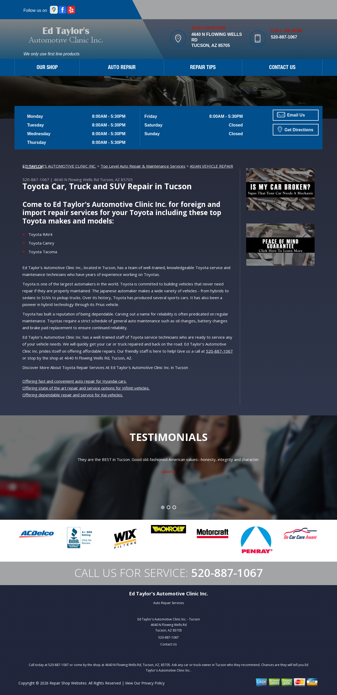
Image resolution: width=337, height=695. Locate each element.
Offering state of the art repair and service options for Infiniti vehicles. (86, 388)
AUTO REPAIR (122, 68)
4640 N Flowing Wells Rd (76, 179)
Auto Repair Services (168, 603)
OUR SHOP (47, 68)
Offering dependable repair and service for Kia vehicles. (72, 394)
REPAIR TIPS (203, 68)
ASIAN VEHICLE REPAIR (211, 166)
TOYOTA (34, 166)
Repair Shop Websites (68, 683)
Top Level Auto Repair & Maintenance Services (143, 166)
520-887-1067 (284, 37)
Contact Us (168, 644)
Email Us (291, 114)
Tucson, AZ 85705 (116, 179)
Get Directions (295, 129)
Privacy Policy (153, 683)
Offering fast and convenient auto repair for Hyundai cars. (74, 381)
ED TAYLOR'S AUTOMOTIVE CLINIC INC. (59, 166)
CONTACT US (282, 68)
